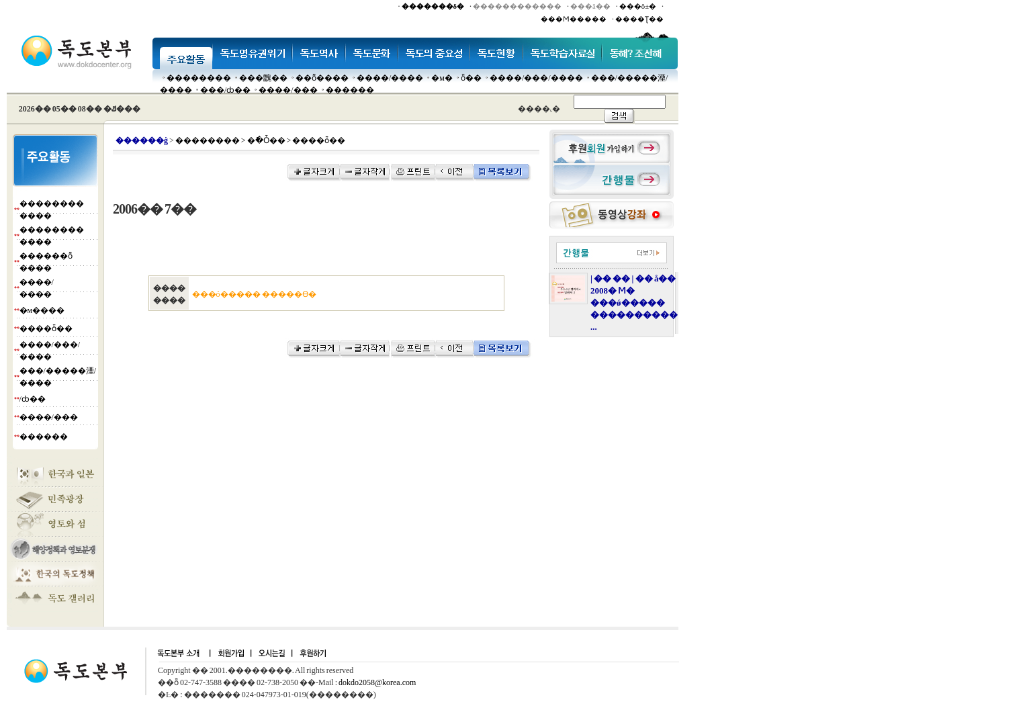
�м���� (42, 310)
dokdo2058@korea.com (377, 682)
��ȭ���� (322, 78)
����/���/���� (536, 78)
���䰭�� (263, 78)
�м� (442, 78)
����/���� (390, 78)
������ (350, 90)
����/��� (288, 90)
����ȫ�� (46, 328)
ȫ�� (471, 78)
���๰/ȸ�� (225, 90)
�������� (199, 78)
